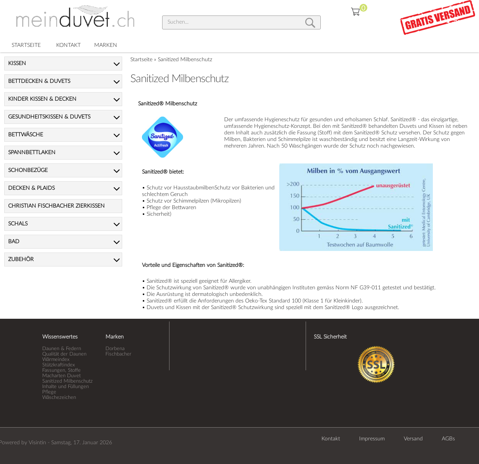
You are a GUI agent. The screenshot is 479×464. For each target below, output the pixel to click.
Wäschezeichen (59, 397)
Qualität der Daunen (64, 354)
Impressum (372, 439)
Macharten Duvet (61, 375)
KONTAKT (68, 45)
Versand (413, 439)
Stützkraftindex (58, 365)
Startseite (141, 59)
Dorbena (115, 348)
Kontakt (331, 439)
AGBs (448, 439)
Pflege (49, 392)
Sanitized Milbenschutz (185, 59)
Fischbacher (118, 354)
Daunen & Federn (61, 348)
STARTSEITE (26, 45)
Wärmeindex (55, 359)
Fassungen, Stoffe (61, 370)
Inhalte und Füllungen (65, 386)
